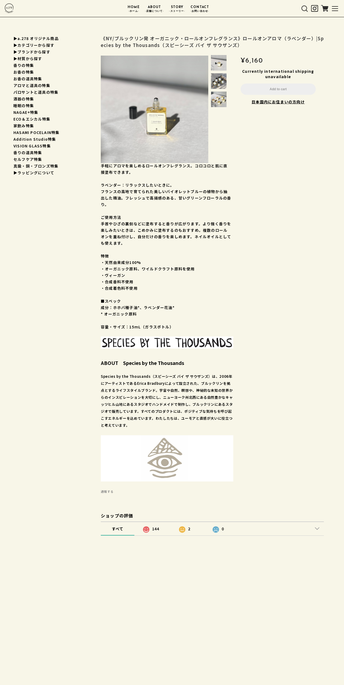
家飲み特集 (23, 125)
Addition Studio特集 (34, 139)
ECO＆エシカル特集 (31, 119)
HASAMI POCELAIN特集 (36, 132)
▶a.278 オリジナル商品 (36, 38)
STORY (177, 10)
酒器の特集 (23, 99)
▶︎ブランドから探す (31, 52)
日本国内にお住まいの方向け (278, 102)
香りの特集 (23, 65)
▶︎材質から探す (27, 58)
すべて (118, 529)
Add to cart (278, 89)
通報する (107, 492)
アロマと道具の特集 (31, 85)
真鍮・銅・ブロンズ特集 (35, 166)
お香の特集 (23, 72)
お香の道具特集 (27, 78)
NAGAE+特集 (25, 112)
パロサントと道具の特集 (35, 92)
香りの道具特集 (27, 152)
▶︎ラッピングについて (33, 172)
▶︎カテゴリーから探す (33, 45)
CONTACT (200, 10)
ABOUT (154, 10)
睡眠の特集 (23, 105)
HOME (134, 10)
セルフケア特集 (27, 159)
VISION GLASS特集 (32, 145)
